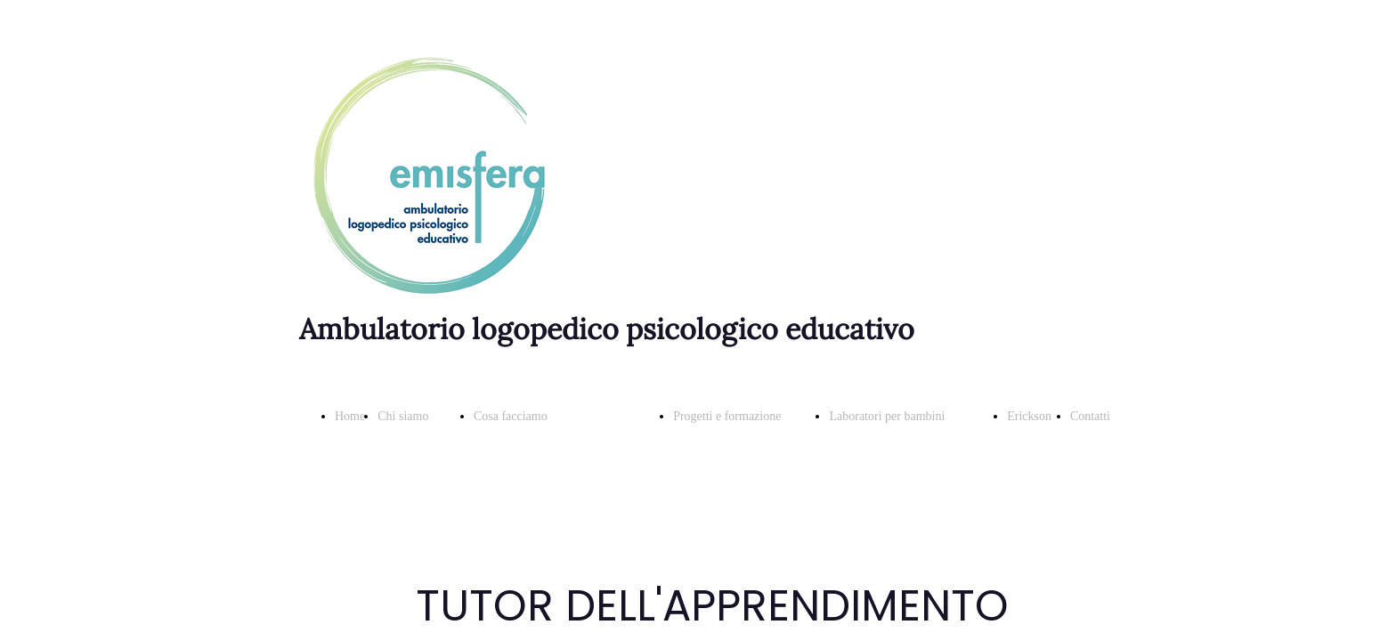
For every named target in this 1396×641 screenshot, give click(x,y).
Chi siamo (402, 416)
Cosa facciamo (511, 416)
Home (350, 416)
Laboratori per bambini (887, 416)
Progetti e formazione (727, 416)
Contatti (1090, 416)
